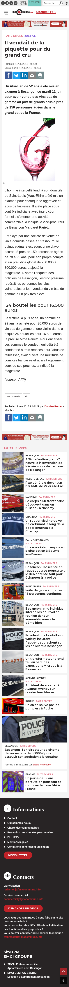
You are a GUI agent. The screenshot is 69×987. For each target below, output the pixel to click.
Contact (12, 818)
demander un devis (23, 908)
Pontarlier (33, 586)
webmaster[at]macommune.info (23, 936)
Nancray (31, 497)
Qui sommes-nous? (19, 822)
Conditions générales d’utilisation (28, 846)
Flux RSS (13, 837)
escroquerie (13, 396)
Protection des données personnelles (30, 832)
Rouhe (29, 701)
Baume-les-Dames (37, 540)
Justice (30, 35)
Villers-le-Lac (34, 478)
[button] (61, 3)
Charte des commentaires (23, 827)
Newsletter (18, 855)
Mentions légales (17, 842)
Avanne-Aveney (35, 678)
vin (26, 396)
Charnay (31, 516)
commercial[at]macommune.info (23, 899)
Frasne (30, 774)
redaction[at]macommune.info (22, 889)
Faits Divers (14, 35)
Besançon (32, 455)
